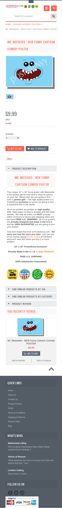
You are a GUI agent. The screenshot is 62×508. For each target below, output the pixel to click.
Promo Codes (33, 236)
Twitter (16, 492)
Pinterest (22, 492)
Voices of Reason (17, 456)
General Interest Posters (27, 24)
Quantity (9, 134)
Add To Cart (32, 353)
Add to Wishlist (18, 360)
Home (8, 24)
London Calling (16, 470)
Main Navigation (8, 16)
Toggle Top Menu (31, 1)
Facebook (10, 492)
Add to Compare (44, 360)
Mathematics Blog (17, 443)
